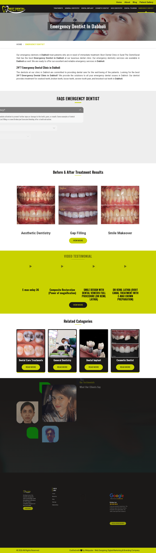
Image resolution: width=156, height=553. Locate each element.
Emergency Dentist (146, 8)
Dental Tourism (130, 8)
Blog (135, 2)
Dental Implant (87, 8)
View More (78, 241)
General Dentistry (72, 8)
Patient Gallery (146, 2)
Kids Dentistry (116, 8)
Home (119, 2)
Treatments (58, 8)
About (127, 2)
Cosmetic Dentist (102, 8)
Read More (31, 368)
